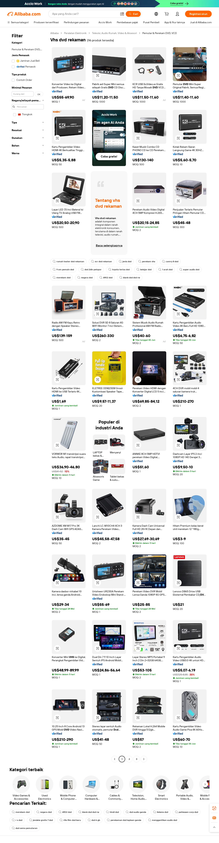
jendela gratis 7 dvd (41, 820)
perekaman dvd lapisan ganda (124, 820)
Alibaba (54, 33)
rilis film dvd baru (70, 820)
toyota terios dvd (119, 269)
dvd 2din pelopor (91, 269)
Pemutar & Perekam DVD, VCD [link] (159, 33)
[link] (214, 808)
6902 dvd (105, 277)
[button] (122, 14)
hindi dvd (112, 812)
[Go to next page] (144, 759)
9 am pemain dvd (63, 269)
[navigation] (27, 396)
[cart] (167, 14)
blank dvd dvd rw (129, 277)
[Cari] (133, 14)
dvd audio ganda (136, 812)
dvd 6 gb (94, 820)
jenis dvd (125, 261)
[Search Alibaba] (84, 14)
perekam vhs (146, 261)
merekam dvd (61, 277)
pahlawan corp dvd (186, 812)
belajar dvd (144, 269)
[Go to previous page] (114, 759)
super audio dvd (189, 269)
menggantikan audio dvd (162, 820)
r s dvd (17, 820)
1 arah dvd (165, 269)
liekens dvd (160, 812)
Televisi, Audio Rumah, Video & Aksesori (114, 33)
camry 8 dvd (170, 261)
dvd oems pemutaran (24, 828)
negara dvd (85, 277)
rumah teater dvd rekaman (68, 261)
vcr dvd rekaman (101, 261)
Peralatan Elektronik (75, 33)
